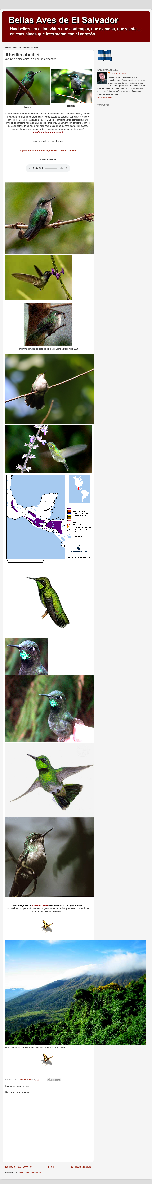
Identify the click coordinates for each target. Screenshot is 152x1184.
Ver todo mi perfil (104, 98)
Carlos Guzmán (118, 73)
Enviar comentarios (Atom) (29, 1173)
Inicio (51, 1166)
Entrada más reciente (18, 1166)
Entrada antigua (81, 1166)
